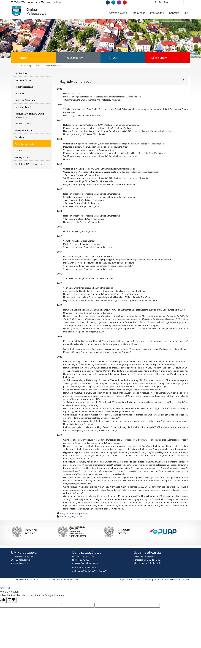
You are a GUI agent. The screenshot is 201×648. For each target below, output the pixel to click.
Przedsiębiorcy (73, 57)
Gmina (23, 57)
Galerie (18, 150)
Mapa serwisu (143, 579)
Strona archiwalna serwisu (167, 579)
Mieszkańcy (159, 57)
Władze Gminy (22, 73)
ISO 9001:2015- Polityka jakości (30, 164)
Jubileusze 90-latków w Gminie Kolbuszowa (29, 115)
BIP (185, 13)
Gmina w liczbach (23, 123)
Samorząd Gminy (23, 80)
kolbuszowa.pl (26, 65)
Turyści (113, 57)
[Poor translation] (11, 600)
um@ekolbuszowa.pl (88, 562)
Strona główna (118, 13)
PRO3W (185, 579)
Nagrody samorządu (54, 65)
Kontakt (174, 13)
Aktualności (138, 13)
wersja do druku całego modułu (73, 513)
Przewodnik (157, 13)
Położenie (19, 93)
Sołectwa (19, 137)
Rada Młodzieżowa (24, 86)
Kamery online (22, 157)
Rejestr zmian (126, 579)
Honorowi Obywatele (25, 100)
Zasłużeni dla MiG (23, 107)
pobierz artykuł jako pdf (69, 516)
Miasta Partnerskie (24, 130)
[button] (187, 2)
